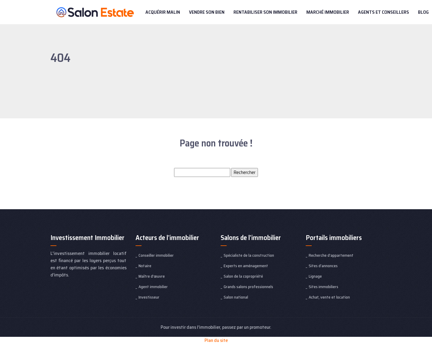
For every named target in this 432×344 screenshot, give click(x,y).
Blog (423, 12)
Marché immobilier (327, 12)
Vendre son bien (207, 12)
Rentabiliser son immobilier (265, 12)
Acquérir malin (162, 12)
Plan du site (216, 340)
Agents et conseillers (383, 12)
